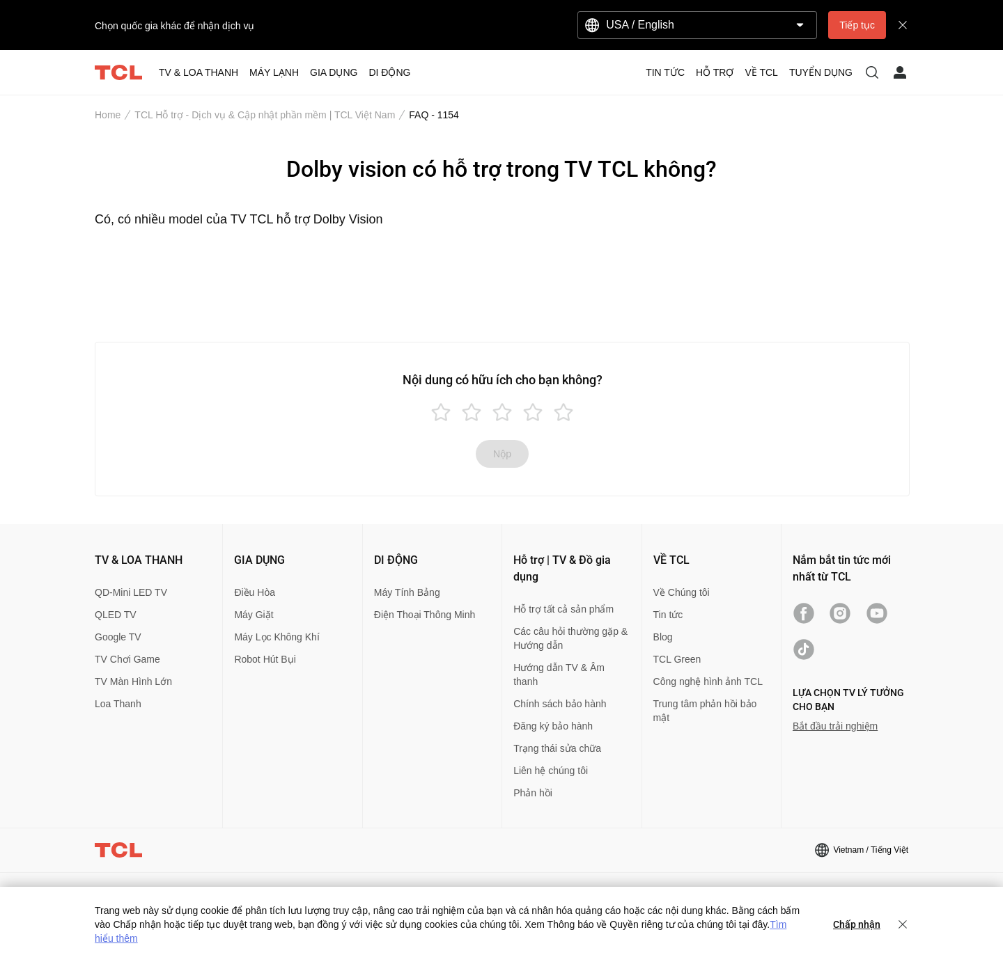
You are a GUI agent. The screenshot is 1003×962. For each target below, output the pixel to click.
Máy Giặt (253, 614)
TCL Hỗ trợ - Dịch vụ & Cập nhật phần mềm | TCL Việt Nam (264, 114)
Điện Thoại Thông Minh (424, 614)
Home (107, 114)
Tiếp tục (857, 25)
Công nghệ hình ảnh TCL (708, 681)
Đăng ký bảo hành (553, 726)
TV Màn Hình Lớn (133, 681)
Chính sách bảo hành (559, 703)
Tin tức (668, 614)
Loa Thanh (118, 703)
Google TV (118, 636)
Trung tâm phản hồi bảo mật (705, 710)
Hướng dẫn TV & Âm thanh (559, 674)
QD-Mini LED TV (131, 592)
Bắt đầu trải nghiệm (835, 726)
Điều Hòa (254, 592)
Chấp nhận (856, 924)
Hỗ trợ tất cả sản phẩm (563, 609)
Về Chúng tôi (681, 592)
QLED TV (116, 614)
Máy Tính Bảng (407, 592)
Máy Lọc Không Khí (276, 636)
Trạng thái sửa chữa (557, 748)
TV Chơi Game (127, 659)
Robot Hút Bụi (264, 659)
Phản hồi (532, 792)
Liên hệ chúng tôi (550, 770)
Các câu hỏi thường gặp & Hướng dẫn (570, 638)
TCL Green (677, 659)
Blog (663, 636)
